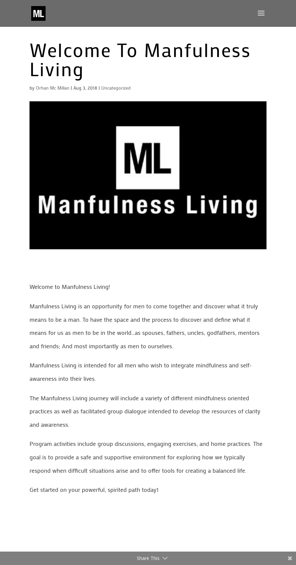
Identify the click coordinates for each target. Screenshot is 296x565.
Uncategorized (116, 88)
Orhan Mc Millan (52, 88)
